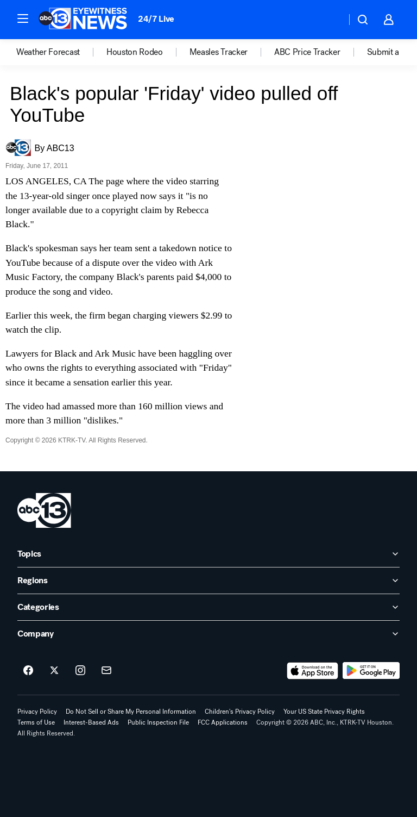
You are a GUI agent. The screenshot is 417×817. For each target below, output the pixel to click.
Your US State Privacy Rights (324, 711)
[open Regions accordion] (208, 580)
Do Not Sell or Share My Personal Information (131, 711)
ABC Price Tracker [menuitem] (307, 52)
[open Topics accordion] (208, 554)
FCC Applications (223, 722)
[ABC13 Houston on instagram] (80, 671)
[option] (61, 52)
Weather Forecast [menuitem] (48, 52)
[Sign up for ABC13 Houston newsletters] (106, 671)
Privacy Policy (37, 711)
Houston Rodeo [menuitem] (134, 52)
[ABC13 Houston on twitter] (54, 671)
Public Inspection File (158, 722)
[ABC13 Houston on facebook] (28, 671)
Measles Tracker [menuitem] (218, 52)
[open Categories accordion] (208, 607)
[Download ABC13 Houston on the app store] (313, 670)
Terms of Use (36, 722)
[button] (22, 18)
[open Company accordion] (208, 633)
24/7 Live (156, 18)
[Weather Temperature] (329, 19)
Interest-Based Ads (91, 722)
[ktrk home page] (44, 510)
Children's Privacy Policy (240, 711)
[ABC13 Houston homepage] (83, 20)
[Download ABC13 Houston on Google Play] (371, 670)
